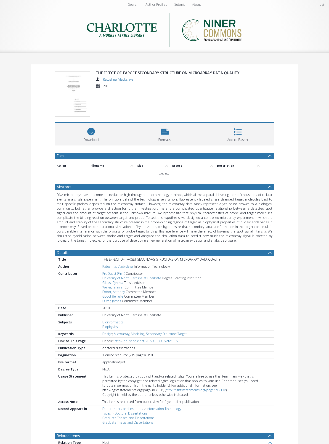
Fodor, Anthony (113, 292)
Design (107, 334)
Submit (179, 4)
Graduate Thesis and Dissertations (127, 423)
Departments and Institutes (122, 409)
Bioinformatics (113, 323)
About (196, 4)
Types (106, 414)
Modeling (137, 334)
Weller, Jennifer (113, 288)
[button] (164, 134)
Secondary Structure (161, 334)
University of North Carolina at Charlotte (131, 279)
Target (182, 334)
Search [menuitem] (133, 4)
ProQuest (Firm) (113, 274)
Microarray (121, 334)
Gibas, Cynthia (112, 283)
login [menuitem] (322, 4)
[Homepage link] (164, 29)
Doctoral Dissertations (131, 414)
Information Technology (164, 409)
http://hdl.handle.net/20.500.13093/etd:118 (146, 341)
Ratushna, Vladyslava (118, 79)
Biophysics (110, 327)
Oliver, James (111, 301)
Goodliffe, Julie (112, 297)
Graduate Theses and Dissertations (128, 418)
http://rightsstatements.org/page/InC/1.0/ (196, 390)
